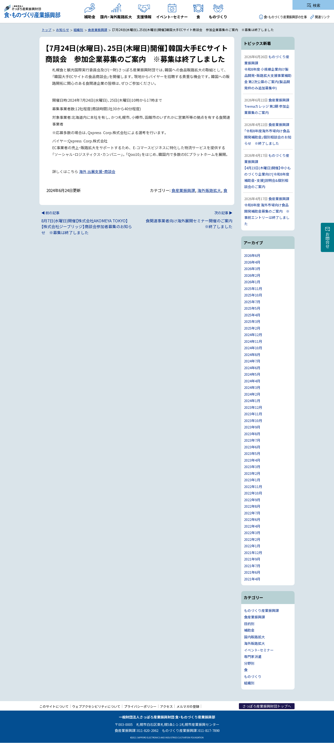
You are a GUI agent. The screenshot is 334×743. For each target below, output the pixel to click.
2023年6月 (252, 446)
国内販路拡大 (254, 636)
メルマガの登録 (188, 706)
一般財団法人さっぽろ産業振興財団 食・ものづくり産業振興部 (31, 11)
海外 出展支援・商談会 (97, 171)
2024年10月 (253, 347)
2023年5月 (252, 453)
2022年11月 (253, 486)
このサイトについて (54, 706)
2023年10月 (253, 420)
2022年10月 (253, 493)
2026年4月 (252, 262)
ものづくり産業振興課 (261, 610)
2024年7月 (252, 361)
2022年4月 (252, 526)
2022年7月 (252, 512)
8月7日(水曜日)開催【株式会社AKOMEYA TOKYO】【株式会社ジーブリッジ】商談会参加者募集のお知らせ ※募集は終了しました (87, 222)
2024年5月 (252, 374)
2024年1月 (252, 400)
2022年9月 (252, 499)
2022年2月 (252, 539)
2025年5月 (252, 308)
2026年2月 (252, 275)
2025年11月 (253, 288)
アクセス (166, 706)
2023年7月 (252, 440)
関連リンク (322, 16)
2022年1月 (252, 545)
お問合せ (327, 240)
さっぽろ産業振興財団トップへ (266, 706)
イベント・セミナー (259, 650)
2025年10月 (253, 295)
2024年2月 (252, 394)
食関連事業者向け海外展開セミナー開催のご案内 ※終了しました (188, 219)
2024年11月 (253, 341)
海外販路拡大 (209, 190)
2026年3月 (252, 268)
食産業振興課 (183, 190)
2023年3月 (252, 466)
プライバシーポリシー (140, 706)
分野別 (249, 663)
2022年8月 (252, 506)
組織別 (249, 682)
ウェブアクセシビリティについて (96, 706)
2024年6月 (252, 367)
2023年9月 (252, 427)
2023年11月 (253, 413)
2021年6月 (252, 572)
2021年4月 (252, 578)
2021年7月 (252, 565)
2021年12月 (253, 552)
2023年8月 (252, 433)
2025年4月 (252, 314)
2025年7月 (252, 301)
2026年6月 (252, 255)
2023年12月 (253, 407)
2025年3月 (252, 321)
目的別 (249, 623)
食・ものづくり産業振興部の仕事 (285, 16)
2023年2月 (252, 473)
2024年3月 (252, 387)
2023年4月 (252, 460)
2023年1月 (252, 479)
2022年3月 (252, 532)
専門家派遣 (252, 656)
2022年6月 (252, 519)
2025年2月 (252, 328)
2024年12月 (253, 334)
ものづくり (252, 676)
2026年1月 (252, 281)
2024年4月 (252, 380)
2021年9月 (252, 559)
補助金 (249, 630)
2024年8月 (252, 354)
